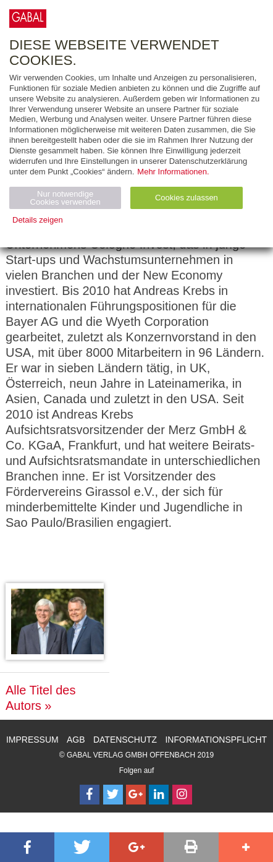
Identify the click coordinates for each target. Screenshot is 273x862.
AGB (76, 740)
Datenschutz (125, 740)
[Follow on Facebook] (89, 794)
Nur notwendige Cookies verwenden (65, 198)
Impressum (32, 740)
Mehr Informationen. (173, 171)
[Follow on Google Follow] (136, 794)
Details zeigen (37, 219)
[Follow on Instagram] (182, 794)
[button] (27, 847)
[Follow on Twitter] (113, 794)
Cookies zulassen (186, 197)
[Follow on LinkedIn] (159, 794)
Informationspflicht (216, 740)
